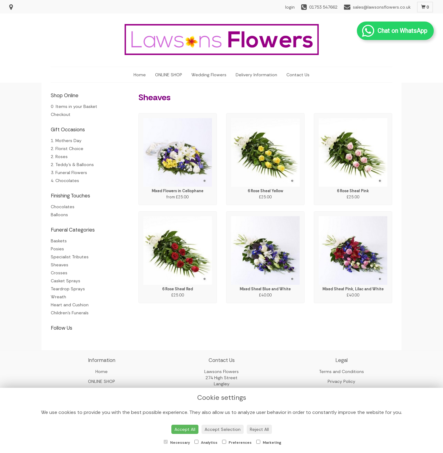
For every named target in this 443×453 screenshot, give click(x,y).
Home (140, 74)
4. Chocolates (65, 180)
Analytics (206, 442)
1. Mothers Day (66, 140)
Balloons (59, 214)
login (290, 7)
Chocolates (62, 206)
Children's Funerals (70, 313)
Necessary (177, 442)
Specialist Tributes (70, 257)
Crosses (59, 273)
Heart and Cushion (70, 305)
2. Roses (59, 156)
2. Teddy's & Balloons (72, 164)
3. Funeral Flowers (69, 172)
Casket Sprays (65, 281)
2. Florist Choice (67, 148)
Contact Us (297, 74)
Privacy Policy (341, 381)
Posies (57, 249)
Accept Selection (223, 429)
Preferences (237, 442)
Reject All (259, 429)
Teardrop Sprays (68, 289)
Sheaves (59, 265)
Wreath (58, 297)
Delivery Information (256, 74)
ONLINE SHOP (168, 74)
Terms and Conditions (341, 371)
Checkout (60, 114)
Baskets (59, 241)
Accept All (184, 429)
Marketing (268, 442)
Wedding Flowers (208, 74)
